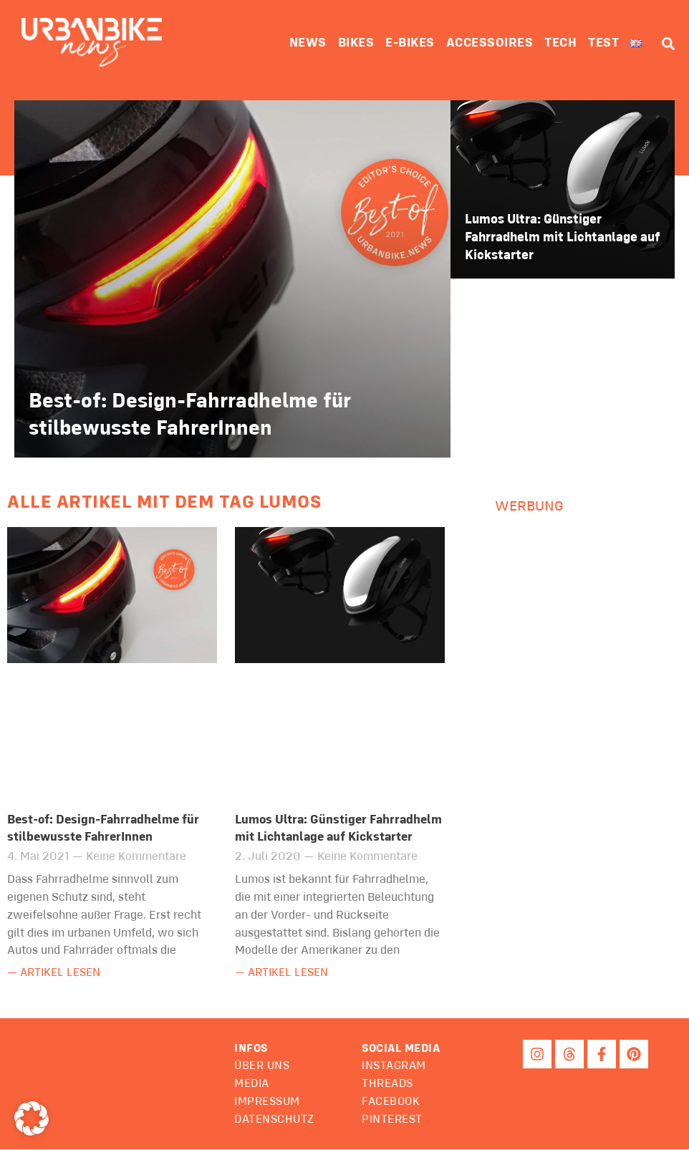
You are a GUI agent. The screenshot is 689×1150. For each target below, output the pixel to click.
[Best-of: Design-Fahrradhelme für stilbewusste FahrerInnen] (232, 279)
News (308, 43)
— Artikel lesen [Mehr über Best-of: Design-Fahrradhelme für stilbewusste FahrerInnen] (57, 973)
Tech (560, 43)
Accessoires (490, 43)
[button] (404, 1049)
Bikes (356, 43)
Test (603, 43)
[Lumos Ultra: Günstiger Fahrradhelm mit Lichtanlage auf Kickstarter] (562, 189)
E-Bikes (410, 43)
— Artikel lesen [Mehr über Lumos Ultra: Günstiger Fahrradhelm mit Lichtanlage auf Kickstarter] (284, 973)
